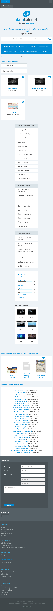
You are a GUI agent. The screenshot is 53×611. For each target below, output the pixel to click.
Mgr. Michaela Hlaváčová (21, 412)
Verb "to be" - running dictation (26, 375)
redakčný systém (24, 603)
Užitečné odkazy (6, 543)
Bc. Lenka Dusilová (21, 397)
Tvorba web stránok (13, 603)
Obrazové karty (23, 158)
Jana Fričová (22, 439)
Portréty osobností (24, 166)
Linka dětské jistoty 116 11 (9, 588)
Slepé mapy (21, 142)
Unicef (3, 557)
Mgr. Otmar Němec (21, 403)
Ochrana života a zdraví (8, 572)
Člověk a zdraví (23, 222)
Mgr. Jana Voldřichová (22, 446)
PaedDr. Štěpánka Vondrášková (22, 431)
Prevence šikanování (7, 586)
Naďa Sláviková (22, 433)
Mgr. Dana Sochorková (21, 416)
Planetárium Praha (7, 562)
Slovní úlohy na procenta (39, 88)
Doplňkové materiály (24, 178)
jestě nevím (21, 285)
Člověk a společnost (24, 214)
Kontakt (3, 535)
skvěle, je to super (22, 280)
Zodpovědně (5, 592)
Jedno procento (13, 88)
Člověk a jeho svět (24, 206)
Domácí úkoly (22, 174)
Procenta (13, 112)
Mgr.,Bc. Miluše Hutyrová (22, 410)
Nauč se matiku (6, 590)
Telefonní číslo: (8, 475)
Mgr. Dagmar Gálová (22, 435)
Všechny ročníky (7, 71)
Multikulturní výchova (24, 258)
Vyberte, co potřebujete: (11, 483)
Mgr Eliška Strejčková (22, 427)
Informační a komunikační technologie (26, 201)
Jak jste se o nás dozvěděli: (12, 479)
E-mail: (6, 471)
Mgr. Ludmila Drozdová (21, 405)
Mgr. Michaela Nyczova (22, 442)
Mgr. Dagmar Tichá (21, 401)
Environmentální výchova (26, 262)
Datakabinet (4, 57)
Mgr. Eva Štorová (21, 395)
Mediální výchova (23, 266)
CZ (50, 1)
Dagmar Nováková (22, 448)
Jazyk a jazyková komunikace (23, 190)
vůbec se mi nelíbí (22, 291)
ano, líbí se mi (21, 283)
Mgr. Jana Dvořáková (22, 414)
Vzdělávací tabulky (24, 134)
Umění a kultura (23, 226)
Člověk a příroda (23, 210)
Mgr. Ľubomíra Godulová (22, 437)
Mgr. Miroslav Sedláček (21, 422)
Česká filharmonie (6, 560)
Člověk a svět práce (24, 218)
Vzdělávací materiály (7, 529)
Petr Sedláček (21, 393)
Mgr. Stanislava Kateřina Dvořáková (21, 450)
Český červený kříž (7, 555)
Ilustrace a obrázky (24, 170)
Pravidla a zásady (6, 576)
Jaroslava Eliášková (21, 420)
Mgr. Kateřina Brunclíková (21, 407)
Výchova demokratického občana (26, 244)
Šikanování (4, 574)
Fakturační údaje (6, 533)
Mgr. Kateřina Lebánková (22, 452)
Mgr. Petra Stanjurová (22, 418)
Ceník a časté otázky (7, 545)
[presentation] (19, 498)
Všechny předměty (8, 65)
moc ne (20, 288)
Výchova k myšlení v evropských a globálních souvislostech (25, 252)
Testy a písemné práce (25, 154)
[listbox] (14, 65)
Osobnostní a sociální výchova (25, 238)
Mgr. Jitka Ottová (22, 444)
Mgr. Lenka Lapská (21, 390)
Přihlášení (5, 1)
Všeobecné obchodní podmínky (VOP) (13, 547)
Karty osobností (23, 162)
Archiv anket (21, 297)
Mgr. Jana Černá (22, 429)
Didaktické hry (22, 146)
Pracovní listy (22, 150)
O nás (3, 527)
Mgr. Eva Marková (22, 425)
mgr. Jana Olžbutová (21, 399)
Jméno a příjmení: (9, 467)
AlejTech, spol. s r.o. (39, 603)
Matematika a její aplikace (26, 196)
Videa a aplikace (23, 138)
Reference (4, 531)
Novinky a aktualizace (25, 130)
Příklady (3, 594)
